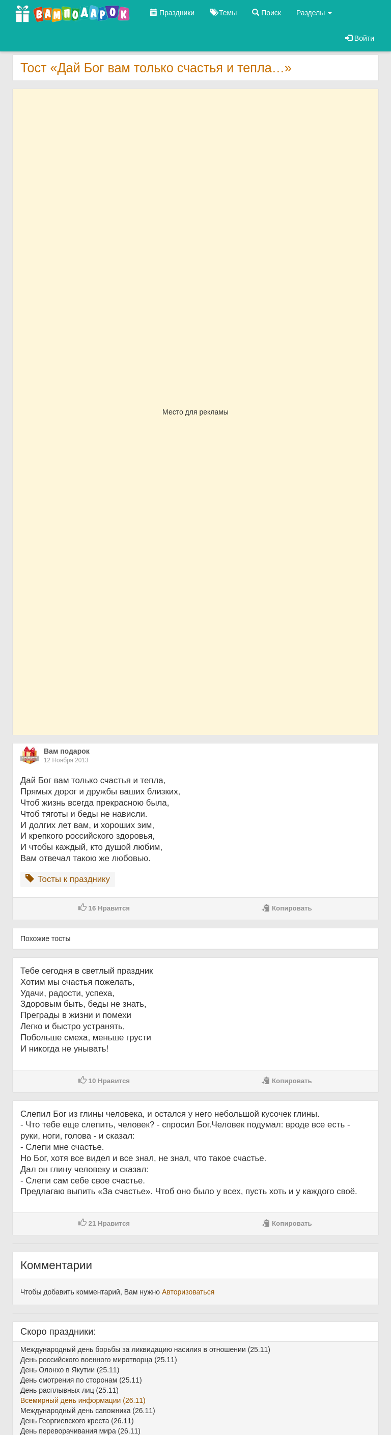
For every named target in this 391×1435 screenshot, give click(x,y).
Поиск (266, 13)
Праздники (172, 13)
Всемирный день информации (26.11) (83, 1400)
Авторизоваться (188, 1292)
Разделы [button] (314, 13)
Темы (223, 13)
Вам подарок (67, 751)
